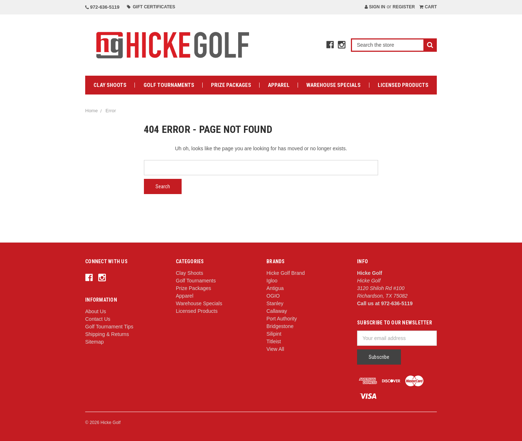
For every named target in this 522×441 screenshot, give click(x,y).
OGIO (273, 296)
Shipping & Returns (107, 334)
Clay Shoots (110, 85)
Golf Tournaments (169, 85)
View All (275, 349)
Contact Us (97, 319)
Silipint (273, 334)
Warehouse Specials (333, 85)
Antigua (274, 288)
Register (404, 6)
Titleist (273, 341)
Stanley (274, 303)
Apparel (279, 85)
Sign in (375, 6)
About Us (95, 311)
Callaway (276, 311)
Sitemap (94, 342)
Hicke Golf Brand (285, 273)
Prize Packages (231, 85)
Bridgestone (280, 326)
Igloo (271, 281)
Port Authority (281, 319)
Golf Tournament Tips (109, 326)
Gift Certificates (151, 6)
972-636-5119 (102, 7)
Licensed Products (403, 85)
